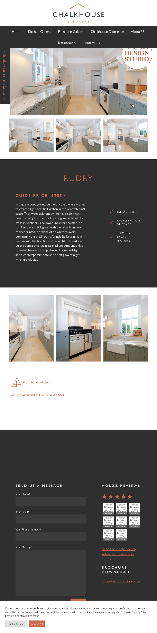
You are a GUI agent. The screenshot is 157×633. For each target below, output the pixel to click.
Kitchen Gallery (39, 31)
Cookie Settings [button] (16, 624)
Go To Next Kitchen (53, 394)
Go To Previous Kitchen (24, 394)
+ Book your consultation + (5, 75)
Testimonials (66, 42)
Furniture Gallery (71, 31)
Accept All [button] (37, 624)
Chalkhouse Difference (107, 31)
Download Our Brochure (121, 580)
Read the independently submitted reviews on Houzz (119, 553)
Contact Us (91, 42)
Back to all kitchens (37, 381)
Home (16, 31)
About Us (138, 31)
